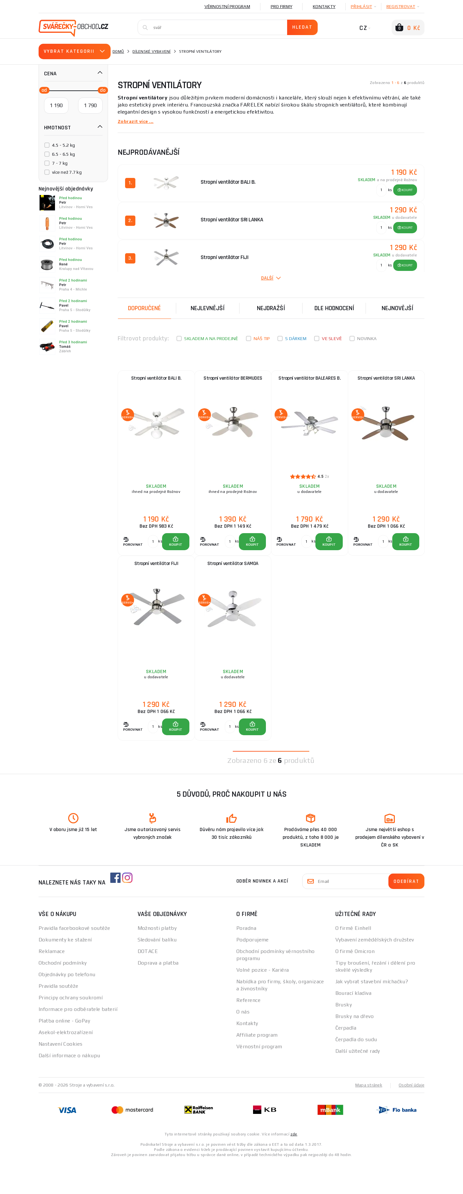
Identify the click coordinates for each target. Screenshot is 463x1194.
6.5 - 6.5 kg (63, 154)
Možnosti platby (157, 960)
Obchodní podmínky (62, 995)
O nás (243, 1044)
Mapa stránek (367, 1116)
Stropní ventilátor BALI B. (156, 381)
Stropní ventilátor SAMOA (233, 582)
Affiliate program (256, 1067)
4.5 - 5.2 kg (63, 145)
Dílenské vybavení (151, 51)
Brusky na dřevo (354, 1048)
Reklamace (52, 983)
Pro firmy (281, 6)
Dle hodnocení (334, 308)
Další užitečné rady (357, 1083)
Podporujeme (252, 971)
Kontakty (324, 6)
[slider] (42, 90)
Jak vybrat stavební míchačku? (371, 1013)
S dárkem (295, 338)
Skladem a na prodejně (211, 338)
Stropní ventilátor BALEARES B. (309, 381)
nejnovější (397, 308)
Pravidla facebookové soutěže (74, 960)
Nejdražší (271, 308)
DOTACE (148, 983)
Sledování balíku (157, 971)
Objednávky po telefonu (67, 1006)
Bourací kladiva (353, 1025)
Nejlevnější (208, 308)
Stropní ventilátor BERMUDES (233, 381)
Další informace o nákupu (69, 1087)
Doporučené (144, 308)
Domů (118, 51)
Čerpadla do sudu (356, 1071)
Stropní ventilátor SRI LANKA (386, 381)
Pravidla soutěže (58, 1018)
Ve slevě (332, 338)
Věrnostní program (227, 6)
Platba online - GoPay (64, 1053)
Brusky (343, 1036)
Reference (248, 1032)
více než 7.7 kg (67, 172)
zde (293, 1165)
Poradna (246, 960)
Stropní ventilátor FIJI (156, 582)
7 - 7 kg (60, 163)
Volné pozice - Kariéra (262, 1002)
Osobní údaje (411, 1116)
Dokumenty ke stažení (65, 971)
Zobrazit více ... (137, 121)
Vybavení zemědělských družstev (374, 971)
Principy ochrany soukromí (71, 1029)
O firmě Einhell (353, 960)
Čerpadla (346, 1060)
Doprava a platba (158, 995)
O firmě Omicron (355, 983)
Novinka (367, 338)
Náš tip (262, 338)
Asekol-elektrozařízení (66, 1064)
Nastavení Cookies (60, 1076)
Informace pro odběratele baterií (78, 1041)
